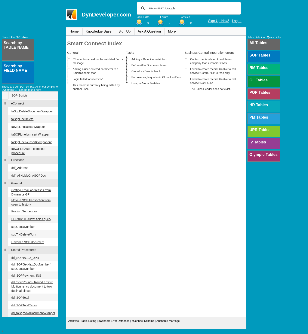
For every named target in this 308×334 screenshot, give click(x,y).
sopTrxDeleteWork (23, 234)
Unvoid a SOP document (27, 242)
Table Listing (88, 320)
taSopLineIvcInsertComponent (31, 142)
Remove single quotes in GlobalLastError (156, 77)
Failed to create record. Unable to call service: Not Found (213, 81)
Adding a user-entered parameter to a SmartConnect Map (95, 71)
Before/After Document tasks (149, 65)
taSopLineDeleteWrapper (28, 126)
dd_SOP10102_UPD (25, 257)
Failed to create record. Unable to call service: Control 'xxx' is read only (213, 71)
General (72, 52)
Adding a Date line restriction (149, 59)
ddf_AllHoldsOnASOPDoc (28, 175)
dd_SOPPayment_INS (26, 275)
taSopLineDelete (22, 119)
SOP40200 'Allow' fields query (31, 219)
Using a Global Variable (146, 83)
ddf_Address (19, 168)
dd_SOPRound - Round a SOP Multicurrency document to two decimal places (32, 286)
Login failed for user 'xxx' (88, 79)
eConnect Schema (143, 320)
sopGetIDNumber (23, 226)
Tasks (130, 52)
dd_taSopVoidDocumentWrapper (33, 313)
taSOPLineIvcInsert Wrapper (30, 134)
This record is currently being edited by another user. (96, 87)
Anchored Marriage (168, 320)
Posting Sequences (24, 211)
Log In (236, 21)
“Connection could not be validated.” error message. (98, 61)
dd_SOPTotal (20, 297)
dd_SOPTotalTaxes (24, 305)
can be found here (30, 89)
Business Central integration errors (209, 52)
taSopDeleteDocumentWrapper (32, 111)
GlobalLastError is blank (146, 71)
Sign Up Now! (218, 21)
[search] (188, 8)
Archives (73, 320)
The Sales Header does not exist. (210, 89)
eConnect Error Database (113, 320)
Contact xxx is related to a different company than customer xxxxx (211, 61)
